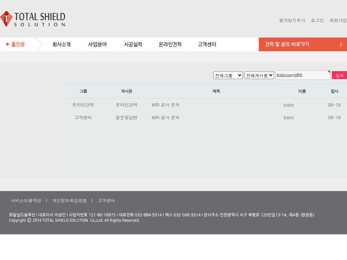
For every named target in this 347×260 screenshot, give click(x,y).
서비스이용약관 (26, 200)
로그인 (317, 20)
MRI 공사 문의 (166, 104)
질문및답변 (126, 117)
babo (289, 104)
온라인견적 (83, 104)
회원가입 (338, 20)
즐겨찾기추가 (292, 20)
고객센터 (83, 117)
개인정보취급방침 (69, 200)
